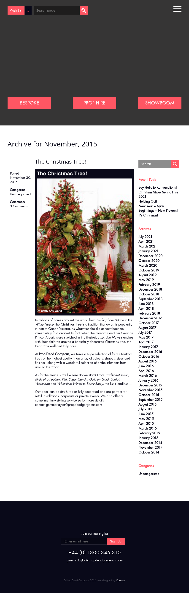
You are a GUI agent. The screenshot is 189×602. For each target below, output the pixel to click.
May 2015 (146, 419)
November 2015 (150, 390)
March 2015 (147, 428)
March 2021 (147, 246)
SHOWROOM (159, 103)
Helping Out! (147, 201)
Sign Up (116, 541)
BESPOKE (29, 103)
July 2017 (145, 332)
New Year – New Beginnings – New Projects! (158, 208)
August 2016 (147, 361)
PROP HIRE (94, 103)
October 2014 (148, 452)
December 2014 (150, 442)
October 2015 (148, 395)
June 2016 (146, 366)
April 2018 (146, 308)
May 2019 (146, 280)
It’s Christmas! (148, 215)
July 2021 (145, 237)
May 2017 (146, 337)
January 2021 (148, 251)
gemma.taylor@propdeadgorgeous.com (74, 404)
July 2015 (145, 409)
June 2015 (146, 414)
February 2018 (149, 313)
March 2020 (147, 265)
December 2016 (150, 351)
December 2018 (150, 289)
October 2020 (148, 260)
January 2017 (148, 347)
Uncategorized (20, 194)
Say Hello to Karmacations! (157, 187)
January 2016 (148, 380)
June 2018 (146, 304)
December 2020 (150, 256)
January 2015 (148, 438)
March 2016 (147, 375)
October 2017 (148, 323)
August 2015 (147, 404)
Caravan (120, 580)
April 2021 (146, 241)
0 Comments (19, 206)
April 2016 (146, 371)
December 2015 (150, 385)
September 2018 (150, 299)
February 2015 (149, 433)
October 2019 (148, 270)
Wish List (16, 10)
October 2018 (148, 294)
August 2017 (147, 328)
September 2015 (150, 399)
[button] (177, 8)
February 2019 (149, 284)
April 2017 (146, 342)
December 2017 (150, 318)
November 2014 (150, 447)
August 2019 (147, 275)
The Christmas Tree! (60, 161)
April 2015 (146, 423)
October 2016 (148, 356)
